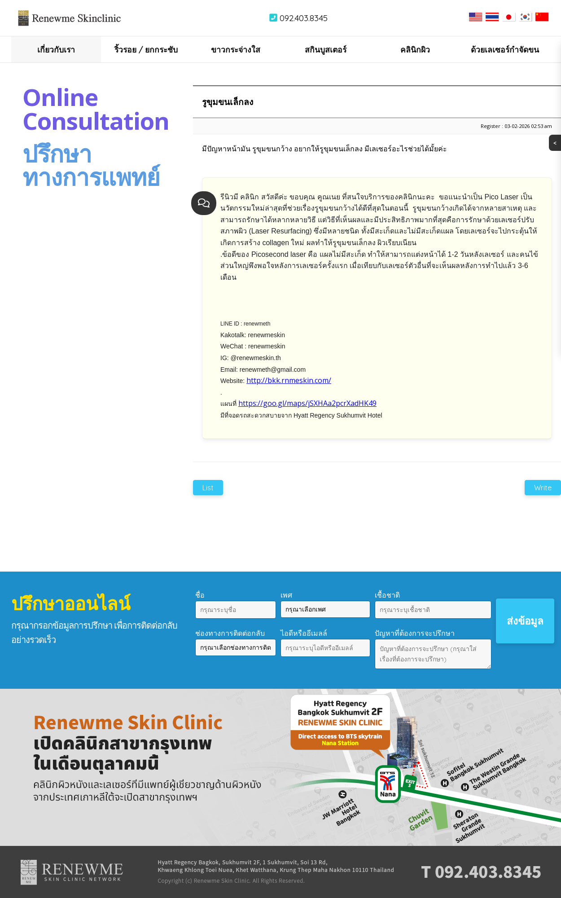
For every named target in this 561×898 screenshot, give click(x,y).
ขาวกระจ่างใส (235, 49)
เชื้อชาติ (387, 594)
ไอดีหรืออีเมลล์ (303, 633)
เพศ (286, 594)
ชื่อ (200, 594)
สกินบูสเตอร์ (325, 49)
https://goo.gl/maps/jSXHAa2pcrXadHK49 (307, 403)
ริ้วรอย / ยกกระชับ (146, 49)
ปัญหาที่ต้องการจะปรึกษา (415, 633)
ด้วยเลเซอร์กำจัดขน (505, 49)
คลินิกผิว (415, 49)
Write (543, 487)
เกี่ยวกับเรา (56, 49)
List (208, 487)
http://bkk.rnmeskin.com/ (288, 380)
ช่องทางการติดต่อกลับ (230, 633)
